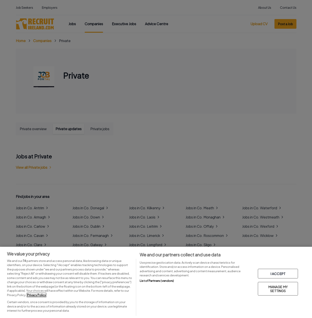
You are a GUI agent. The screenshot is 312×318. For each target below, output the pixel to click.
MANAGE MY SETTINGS (278, 289)
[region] (156, 282)
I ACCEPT (278, 274)
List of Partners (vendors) (157, 280)
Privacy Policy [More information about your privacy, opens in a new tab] (36, 295)
